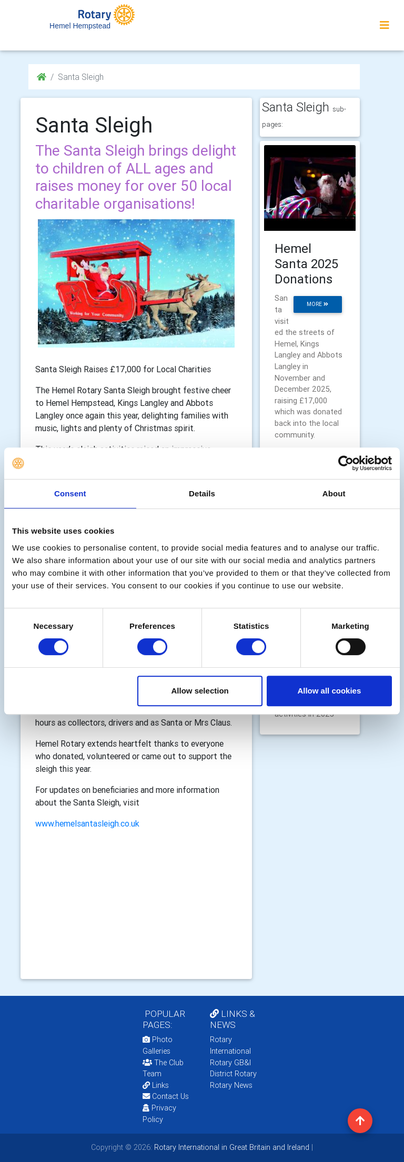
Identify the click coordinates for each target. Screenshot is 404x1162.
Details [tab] (202, 493)
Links (156, 1085)
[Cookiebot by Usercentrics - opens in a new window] (346, 463)
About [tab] (334, 493)
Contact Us (166, 1096)
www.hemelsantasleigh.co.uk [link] (87, 823)
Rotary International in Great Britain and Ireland (230, 1147)
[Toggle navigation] (384, 25)
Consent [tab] (70, 493)
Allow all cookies (329, 690)
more (317, 304)
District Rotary (233, 1073)
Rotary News (231, 1085)
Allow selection (200, 690)
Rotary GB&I (230, 1062)
